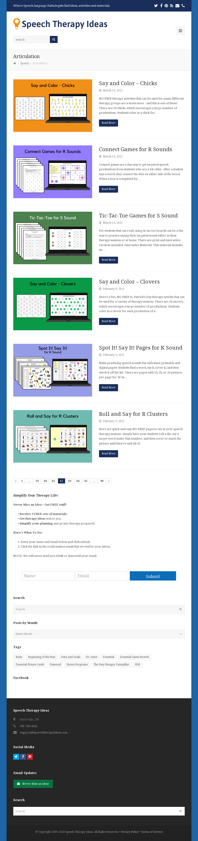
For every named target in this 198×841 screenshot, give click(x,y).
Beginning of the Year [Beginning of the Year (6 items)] (41, 657)
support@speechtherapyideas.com (43, 732)
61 (53, 481)
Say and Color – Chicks (128, 83)
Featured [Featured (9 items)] (55, 664)
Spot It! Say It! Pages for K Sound (140, 348)
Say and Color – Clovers (129, 282)
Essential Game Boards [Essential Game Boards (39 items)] (134, 657)
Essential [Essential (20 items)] (108, 657)
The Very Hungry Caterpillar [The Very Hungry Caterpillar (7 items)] (111, 664)
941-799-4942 (28, 726)
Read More (108, 122)
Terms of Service (152, 831)
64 (78, 481)
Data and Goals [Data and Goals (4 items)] (70, 657)
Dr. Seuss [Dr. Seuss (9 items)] (91, 657)
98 (101, 481)
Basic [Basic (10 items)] (19, 657)
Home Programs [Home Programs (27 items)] (77, 664)
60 (45, 481)
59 (37, 481)
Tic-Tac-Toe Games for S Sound (138, 216)
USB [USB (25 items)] (137, 664)
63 (69, 481)
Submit (153, 576)
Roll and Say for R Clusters (133, 414)
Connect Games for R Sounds (135, 149)
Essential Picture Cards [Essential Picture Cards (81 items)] (30, 664)
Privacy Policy (130, 831)
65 (85, 481)
